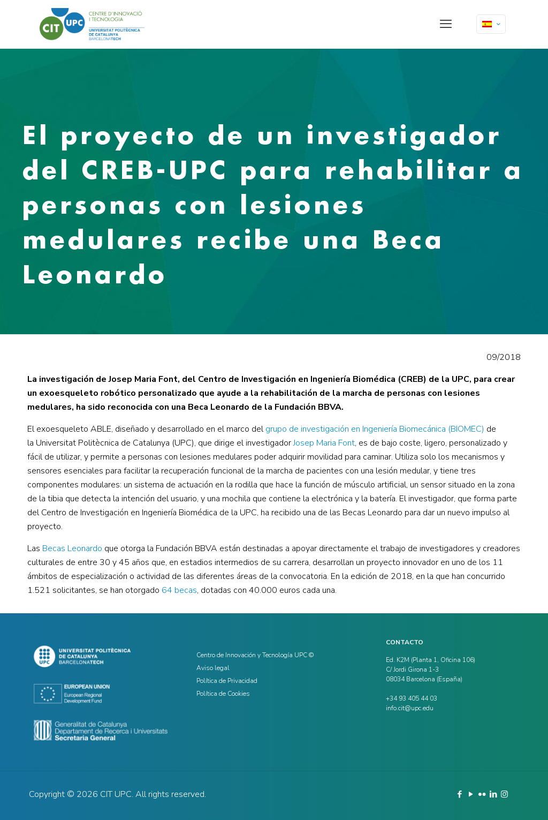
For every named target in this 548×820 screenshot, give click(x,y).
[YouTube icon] (471, 794)
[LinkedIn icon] (493, 794)
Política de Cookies (223, 693)
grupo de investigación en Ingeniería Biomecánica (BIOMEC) (374, 429)
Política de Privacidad (226, 680)
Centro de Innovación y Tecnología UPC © (255, 655)
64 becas (179, 590)
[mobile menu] (446, 24)
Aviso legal (213, 668)
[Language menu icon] (491, 24)
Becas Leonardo (72, 548)
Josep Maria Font (324, 443)
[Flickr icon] (482, 794)
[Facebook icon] (459, 794)
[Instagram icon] (504, 794)
